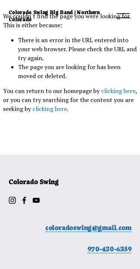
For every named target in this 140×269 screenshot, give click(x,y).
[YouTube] (36, 200)
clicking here (118, 91)
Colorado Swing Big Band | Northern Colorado (54, 15)
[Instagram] (12, 200)
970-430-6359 (109, 248)
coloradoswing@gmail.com (88, 227)
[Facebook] (24, 200)
